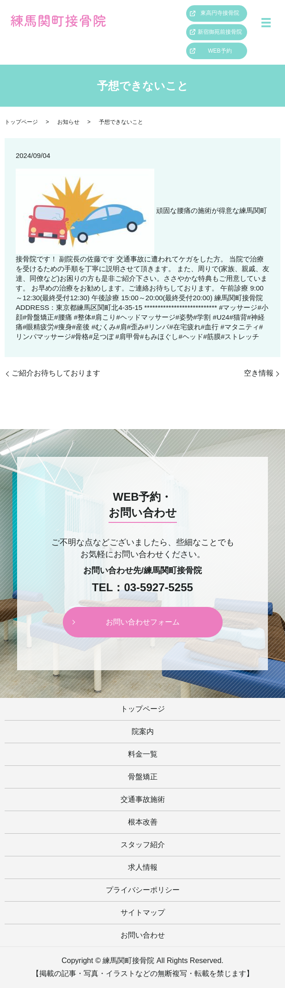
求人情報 (143, 867)
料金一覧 (143, 754)
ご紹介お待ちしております (56, 373)
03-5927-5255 (158, 587)
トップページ (21, 122)
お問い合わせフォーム (143, 622)
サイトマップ (143, 912)
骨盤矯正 (143, 777)
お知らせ (68, 122)
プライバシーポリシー (143, 890)
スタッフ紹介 (143, 845)
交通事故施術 (143, 799)
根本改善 (143, 822)
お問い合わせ (143, 935)
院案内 (143, 731)
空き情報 (258, 373)
